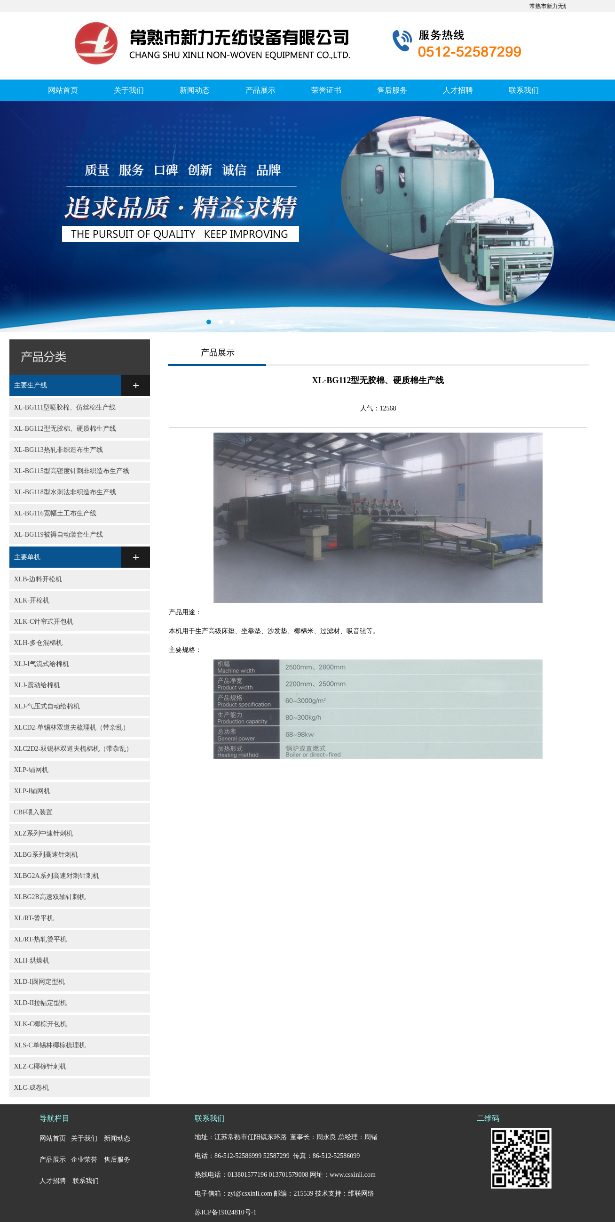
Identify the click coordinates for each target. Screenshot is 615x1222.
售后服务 (392, 90)
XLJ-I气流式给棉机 (41, 663)
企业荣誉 (84, 1159)
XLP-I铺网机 (32, 791)
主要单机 (27, 557)
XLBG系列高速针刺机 (46, 854)
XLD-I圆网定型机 (39, 981)
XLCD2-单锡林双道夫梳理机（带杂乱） (72, 727)
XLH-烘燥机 (31, 960)
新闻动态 (195, 90)
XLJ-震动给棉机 (37, 685)
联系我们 (524, 90)
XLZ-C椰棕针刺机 (40, 1066)
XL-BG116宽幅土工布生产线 (55, 513)
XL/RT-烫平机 (34, 918)
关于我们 (129, 90)
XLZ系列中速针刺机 (43, 833)
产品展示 (260, 90)
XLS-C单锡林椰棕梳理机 (50, 1045)
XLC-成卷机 (31, 1087)
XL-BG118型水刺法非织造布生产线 (65, 492)
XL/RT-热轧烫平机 (40, 939)
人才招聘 (458, 90)
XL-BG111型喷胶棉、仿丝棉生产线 (65, 407)
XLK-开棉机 (31, 600)
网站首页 (63, 90)
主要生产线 (30, 385)
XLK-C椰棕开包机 (40, 1024)
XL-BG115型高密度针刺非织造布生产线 (71, 470)
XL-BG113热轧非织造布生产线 (58, 449)
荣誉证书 (326, 90)
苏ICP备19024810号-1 (225, 1212)
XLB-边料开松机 (38, 579)
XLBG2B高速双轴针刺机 (50, 896)
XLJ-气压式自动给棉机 (47, 706)
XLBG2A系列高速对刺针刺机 (56, 875)
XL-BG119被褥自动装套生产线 (58, 534)
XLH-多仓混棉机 (38, 642)
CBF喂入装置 (33, 812)
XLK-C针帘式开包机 (44, 621)
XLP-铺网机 (31, 769)
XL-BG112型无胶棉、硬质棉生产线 (65, 428)
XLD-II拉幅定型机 (40, 1002)
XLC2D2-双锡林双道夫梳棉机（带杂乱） (73, 748)
